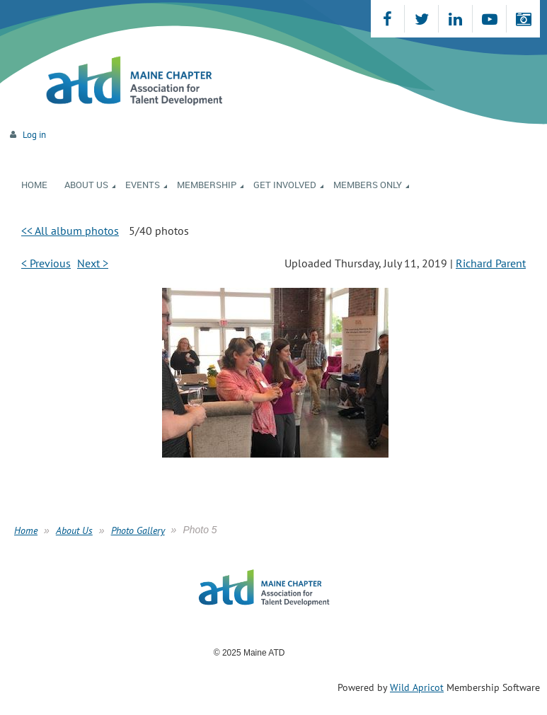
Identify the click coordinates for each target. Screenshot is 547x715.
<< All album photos (70, 230)
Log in (34, 135)
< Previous (46, 263)
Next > (92, 263)
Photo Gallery (138, 530)
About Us (74, 530)
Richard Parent (491, 263)
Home (26, 530)
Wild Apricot (417, 687)
